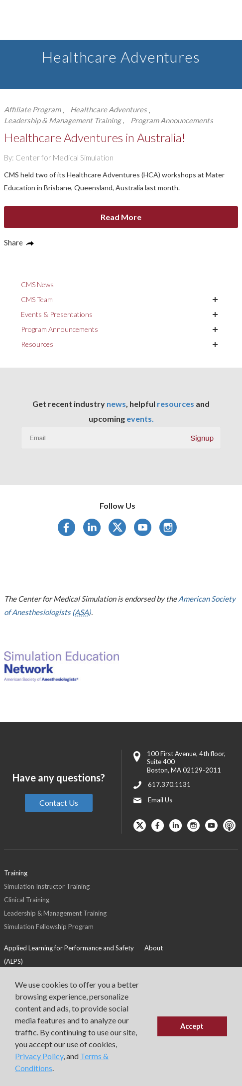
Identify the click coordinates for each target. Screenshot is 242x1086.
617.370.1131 (169, 784)
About (153, 948)
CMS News (37, 284)
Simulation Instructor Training (47, 886)
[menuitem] (74, 954)
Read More (121, 217)
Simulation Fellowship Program (49, 927)
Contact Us (58, 802)
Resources (37, 344)
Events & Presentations (57, 314)
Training (15, 873)
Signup (202, 438)
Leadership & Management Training (62, 120)
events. (140, 418)
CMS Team (37, 299)
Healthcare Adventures (108, 109)
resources (175, 403)
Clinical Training (26, 900)
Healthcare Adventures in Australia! (94, 137)
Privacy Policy (39, 1056)
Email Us (160, 800)
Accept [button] (192, 1026)
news (116, 403)
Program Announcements (171, 120)
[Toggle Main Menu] (20, 20)
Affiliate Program (32, 109)
